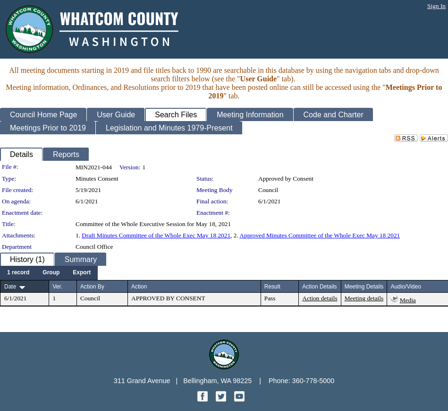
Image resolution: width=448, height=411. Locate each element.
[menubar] (49, 273)
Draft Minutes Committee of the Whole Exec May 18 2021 (156, 235)
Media (408, 300)
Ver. (57, 286)
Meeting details (364, 298)
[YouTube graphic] (239, 399)
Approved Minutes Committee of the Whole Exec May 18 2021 (319, 235)
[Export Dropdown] (81, 273)
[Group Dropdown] (51, 273)
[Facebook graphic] (203, 399)
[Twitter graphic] (222, 399)
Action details (319, 298)
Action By (92, 286)
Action (139, 286)
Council (268, 189)
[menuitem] (18, 273)
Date (10, 286)
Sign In (436, 5)
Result (272, 286)
